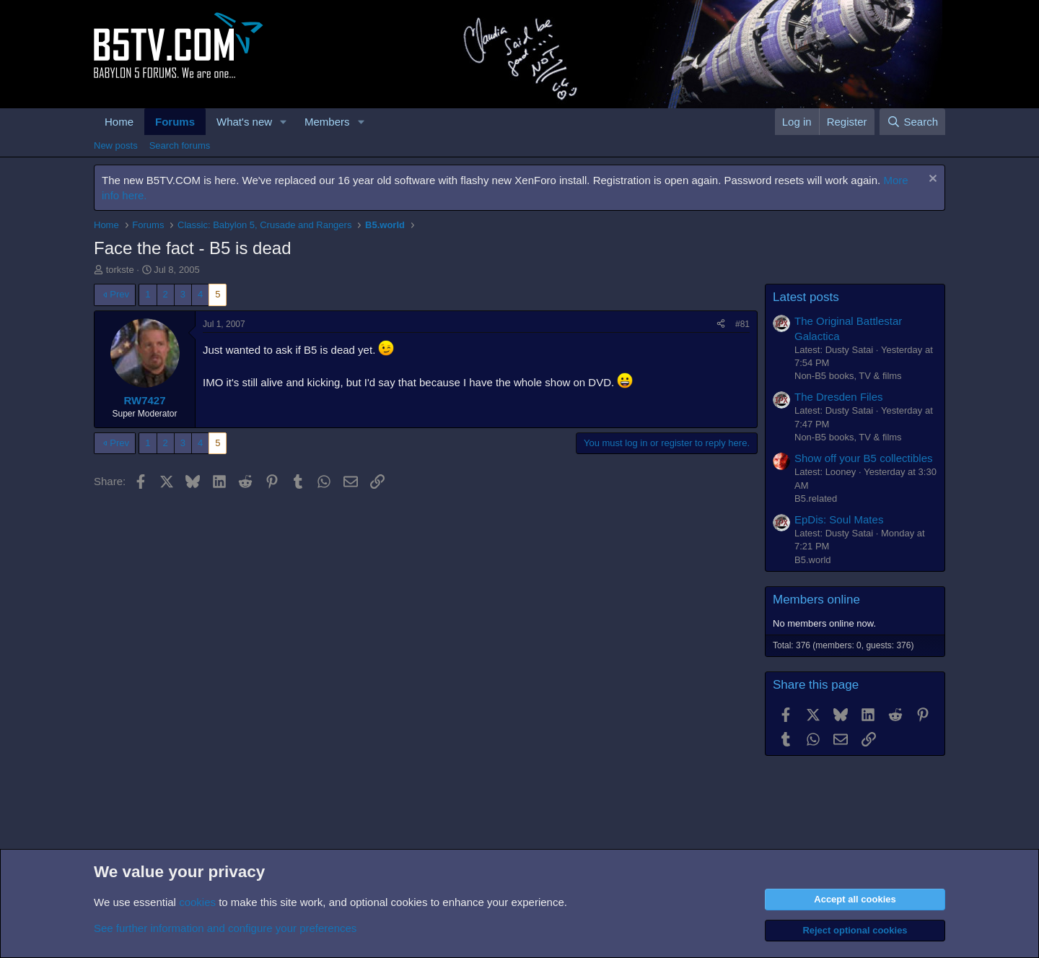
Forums (175, 122)
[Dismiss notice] (931, 180)
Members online (816, 599)
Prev (119, 294)
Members (327, 122)
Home (119, 122)
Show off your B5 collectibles (863, 458)
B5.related (815, 498)
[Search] (912, 121)
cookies (197, 902)
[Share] (720, 324)
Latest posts (806, 297)
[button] (283, 121)
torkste (120, 269)
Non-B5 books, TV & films (848, 375)
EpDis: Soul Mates (838, 519)
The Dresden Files (838, 397)
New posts (116, 145)
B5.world (812, 559)
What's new (244, 122)
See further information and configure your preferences (225, 928)
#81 (742, 324)
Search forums (180, 145)
